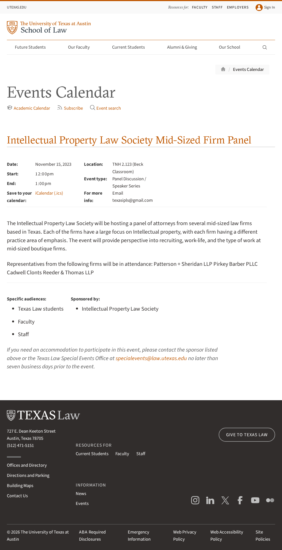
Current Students (131, 47)
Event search (105, 108)
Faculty (200, 7)
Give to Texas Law (246, 435)
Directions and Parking (28, 475)
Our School (232, 47)
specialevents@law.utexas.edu (151, 358)
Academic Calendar (28, 108)
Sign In (265, 7)
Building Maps (20, 485)
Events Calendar (248, 69)
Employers (238, 7)
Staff (217, 7)
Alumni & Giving (185, 47)
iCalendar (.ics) (49, 193)
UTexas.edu (16, 7)
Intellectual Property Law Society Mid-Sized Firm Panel (129, 139)
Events (82, 503)
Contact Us (17, 496)
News (81, 493)
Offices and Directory (27, 465)
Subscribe (70, 108)
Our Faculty (82, 47)
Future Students (33, 47)
